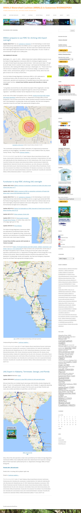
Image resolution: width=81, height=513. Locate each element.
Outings (30, 15)
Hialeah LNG (45, 162)
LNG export (39, 164)
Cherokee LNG (26, 158)
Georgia (17, 162)
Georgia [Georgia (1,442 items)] (70, 348)
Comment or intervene (66, 112)
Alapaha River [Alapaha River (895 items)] (64, 335)
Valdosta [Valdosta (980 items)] (71, 384)
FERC (40, 160)
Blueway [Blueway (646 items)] (62, 339)
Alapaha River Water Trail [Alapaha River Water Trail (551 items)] (66, 336)
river (44, 167)
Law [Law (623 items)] (61, 353)
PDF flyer (49, 76)
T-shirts (60, 167)
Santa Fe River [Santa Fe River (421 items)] (63, 367)
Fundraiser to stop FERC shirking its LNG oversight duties (29, 379)
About (61, 15)
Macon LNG (6, 166)
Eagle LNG (40, 348)
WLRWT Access (71, 274)
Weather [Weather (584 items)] (62, 389)
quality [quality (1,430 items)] (71, 362)
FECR (30, 160)
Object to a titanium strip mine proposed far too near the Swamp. (67, 94)
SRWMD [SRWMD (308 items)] (71, 373)
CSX (47, 158)
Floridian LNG (11, 162)
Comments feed (62, 441)
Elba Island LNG (9, 350)
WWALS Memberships (64, 54)
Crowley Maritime (41, 158)
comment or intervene (25, 44)
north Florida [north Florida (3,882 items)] (65, 357)
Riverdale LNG (23, 357)
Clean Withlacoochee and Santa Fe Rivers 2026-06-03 (68, 285)
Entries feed (61, 440)
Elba (16, 160)
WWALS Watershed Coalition (14, 171)
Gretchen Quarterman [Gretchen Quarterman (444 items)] (65, 349)
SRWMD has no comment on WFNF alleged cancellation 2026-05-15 (67, 310)
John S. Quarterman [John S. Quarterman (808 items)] (66, 352)
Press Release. (18, 225)
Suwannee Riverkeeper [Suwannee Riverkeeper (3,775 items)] (64, 380)
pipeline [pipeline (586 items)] (62, 362)
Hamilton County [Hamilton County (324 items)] (63, 350)
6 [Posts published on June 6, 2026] (72, 419)
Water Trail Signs (63, 128)
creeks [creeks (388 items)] (61, 345)
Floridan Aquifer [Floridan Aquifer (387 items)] (72, 346)
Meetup (60, 242)
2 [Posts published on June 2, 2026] (61, 419)
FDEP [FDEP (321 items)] (66, 344)
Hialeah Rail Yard (7, 164)
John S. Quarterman (26, 164)
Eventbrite (60, 235)
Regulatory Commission (37, 167)
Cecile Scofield (10, 158)
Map (14, 338)
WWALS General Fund (64, 122)
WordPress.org (61, 443)
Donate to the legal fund (64, 164)
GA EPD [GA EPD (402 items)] (61, 348)
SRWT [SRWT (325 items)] (60, 374)
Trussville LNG (42, 169)
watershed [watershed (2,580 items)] (66, 387)
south (7, 169)
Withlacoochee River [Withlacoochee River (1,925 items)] (67, 394)
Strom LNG (11, 169)
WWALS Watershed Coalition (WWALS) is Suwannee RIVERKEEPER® (37, 7)
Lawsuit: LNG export (64, 148)
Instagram (61, 240)
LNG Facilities (45, 164)
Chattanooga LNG (18, 158)
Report (48, 15)
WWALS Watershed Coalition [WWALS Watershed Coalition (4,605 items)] (66, 403)
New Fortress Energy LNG (23, 166)
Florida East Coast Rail (27, 352)
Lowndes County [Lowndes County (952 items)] (65, 354)
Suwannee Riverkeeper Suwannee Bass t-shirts (65, 182)
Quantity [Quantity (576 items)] (62, 363)
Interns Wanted (62, 40)
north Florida (32, 166)
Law (16, 156)
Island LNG (14, 164)
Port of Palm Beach (24, 167)
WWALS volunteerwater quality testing (64, 66)
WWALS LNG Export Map (27, 452)
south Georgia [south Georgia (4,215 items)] (66, 370)
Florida (43, 160)
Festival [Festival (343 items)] (71, 344)
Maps (68, 15)
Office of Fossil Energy (41, 166)
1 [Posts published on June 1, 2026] (58, 419)
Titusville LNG (35, 169)
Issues (54, 15)
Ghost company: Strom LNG (21, 214)
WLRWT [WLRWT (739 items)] (62, 396)
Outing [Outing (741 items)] (73, 360)
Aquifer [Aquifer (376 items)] (61, 338)
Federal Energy (35, 160)
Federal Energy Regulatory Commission (36, 350)
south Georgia (30, 357)
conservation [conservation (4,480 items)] (65, 342)
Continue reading (25, 152)
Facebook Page (63, 237)
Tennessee (28, 169)
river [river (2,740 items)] (64, 364)
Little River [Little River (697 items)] (69, 353)
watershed (48, 169)
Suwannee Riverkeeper (20, 169)
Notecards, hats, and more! (65, 193)
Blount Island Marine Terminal (39, 156)
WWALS (5, 171)
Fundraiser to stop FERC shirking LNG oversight (22, 181)
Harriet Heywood (37, 162)
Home (4, 15)
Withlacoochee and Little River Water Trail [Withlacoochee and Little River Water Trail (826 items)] (66, 390)
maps (19, 375)
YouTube (61, 244)
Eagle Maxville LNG (10, 160)
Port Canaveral (9, 167)
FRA (40, 352)
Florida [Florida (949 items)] (62, 346)
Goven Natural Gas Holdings (26, 162)
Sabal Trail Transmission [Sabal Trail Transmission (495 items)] (66, 366)
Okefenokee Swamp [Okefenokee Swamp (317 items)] (63, 360)
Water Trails (39, 15)
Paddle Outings (62, 45)
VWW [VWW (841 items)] (62, 385)
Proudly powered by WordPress (10, 506)
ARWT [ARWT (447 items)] (67, 338)
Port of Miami (16, 167)
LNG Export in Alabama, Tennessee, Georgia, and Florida (26, 371)
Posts (23, 15)
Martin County (12, 166)
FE (27, 160)
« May (59, 428)
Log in (59, 438)
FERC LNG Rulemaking (64, 100)
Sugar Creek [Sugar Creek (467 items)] (68, 374)
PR (20, 156)
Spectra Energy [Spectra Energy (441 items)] (63, 373)
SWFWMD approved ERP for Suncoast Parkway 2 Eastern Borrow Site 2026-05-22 (68, 324)
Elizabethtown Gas (22, 160)
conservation (34, 158)
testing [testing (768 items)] (62, 384)
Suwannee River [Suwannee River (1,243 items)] (66, 376)
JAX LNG (19, 164)
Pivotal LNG (39, 356)
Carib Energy (48, 346)
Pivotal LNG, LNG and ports (10, 467)
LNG (18, 156)
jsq (31, 171)
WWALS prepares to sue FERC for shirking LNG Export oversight (25, 39)
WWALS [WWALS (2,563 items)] (65, 398)
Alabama (29, 156)
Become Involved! (13, 15)
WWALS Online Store (64, 186)
